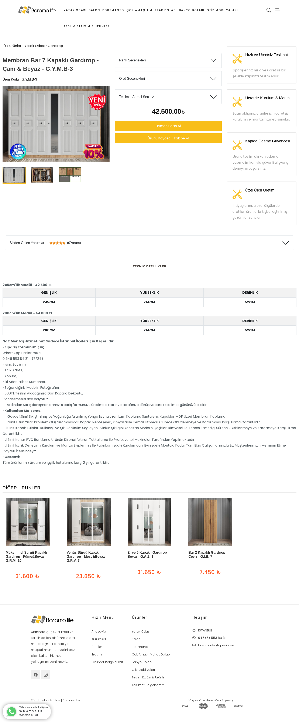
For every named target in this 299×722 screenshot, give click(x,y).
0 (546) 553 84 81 (209, 637)
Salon (94, 10)
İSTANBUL (202, 630)
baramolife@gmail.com (213, 645)
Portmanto (113, 10)
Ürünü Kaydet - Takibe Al (168, 138)
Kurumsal (99, 639)
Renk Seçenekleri (132, 60)
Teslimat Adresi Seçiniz (136, 97)
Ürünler (15, 45)
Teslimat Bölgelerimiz (107, 662)
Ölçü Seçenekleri (132, 78)
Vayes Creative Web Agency (211, 700)
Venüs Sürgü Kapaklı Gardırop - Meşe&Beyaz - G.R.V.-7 (87, 556)
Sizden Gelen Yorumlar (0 (45, 243)
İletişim (97, 654)
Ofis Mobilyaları (222, 10)
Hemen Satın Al (168, 125)
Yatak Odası (75, 10)
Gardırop (55, 45)
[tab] (149, 266)
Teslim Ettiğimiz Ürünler (87, 26)
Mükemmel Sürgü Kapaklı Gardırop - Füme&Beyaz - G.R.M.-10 (26, 556)
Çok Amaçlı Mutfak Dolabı (151, 10)
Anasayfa (99, 631)
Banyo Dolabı (192, 10)
